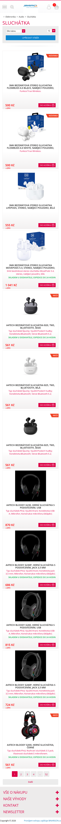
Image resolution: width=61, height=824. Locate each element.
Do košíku (45, 105)
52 (46, 774)
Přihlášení (49, 7)
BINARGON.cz (54, 820)
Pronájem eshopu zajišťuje (36, 820)
